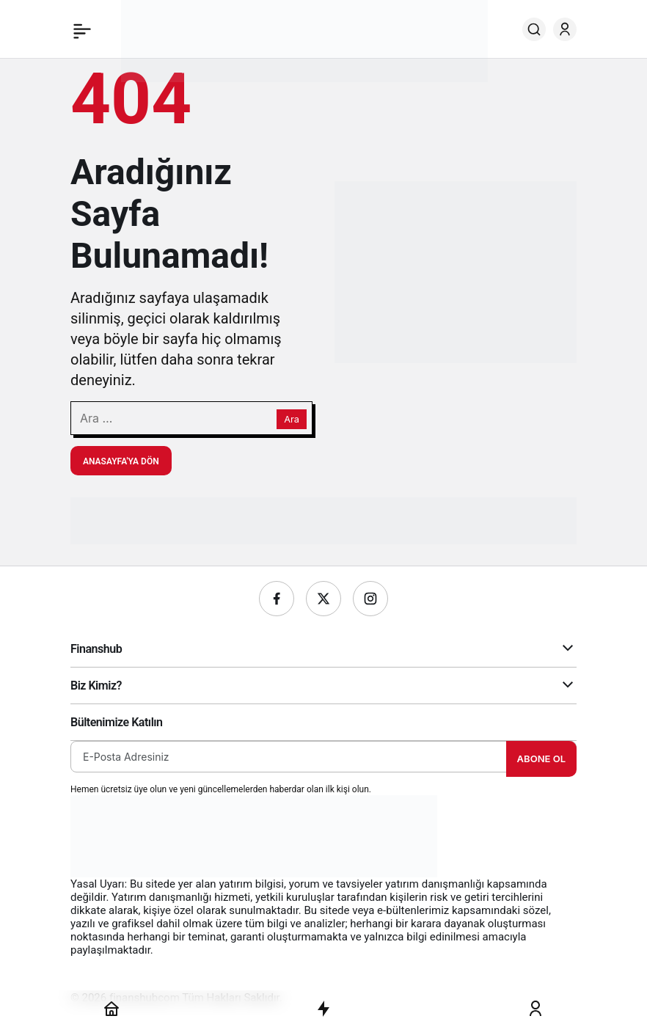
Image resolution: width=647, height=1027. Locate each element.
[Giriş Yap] (565, 29)
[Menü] (82, 29)
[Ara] (534, 29)
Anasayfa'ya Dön (121, 461)
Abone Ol (541, 758)
